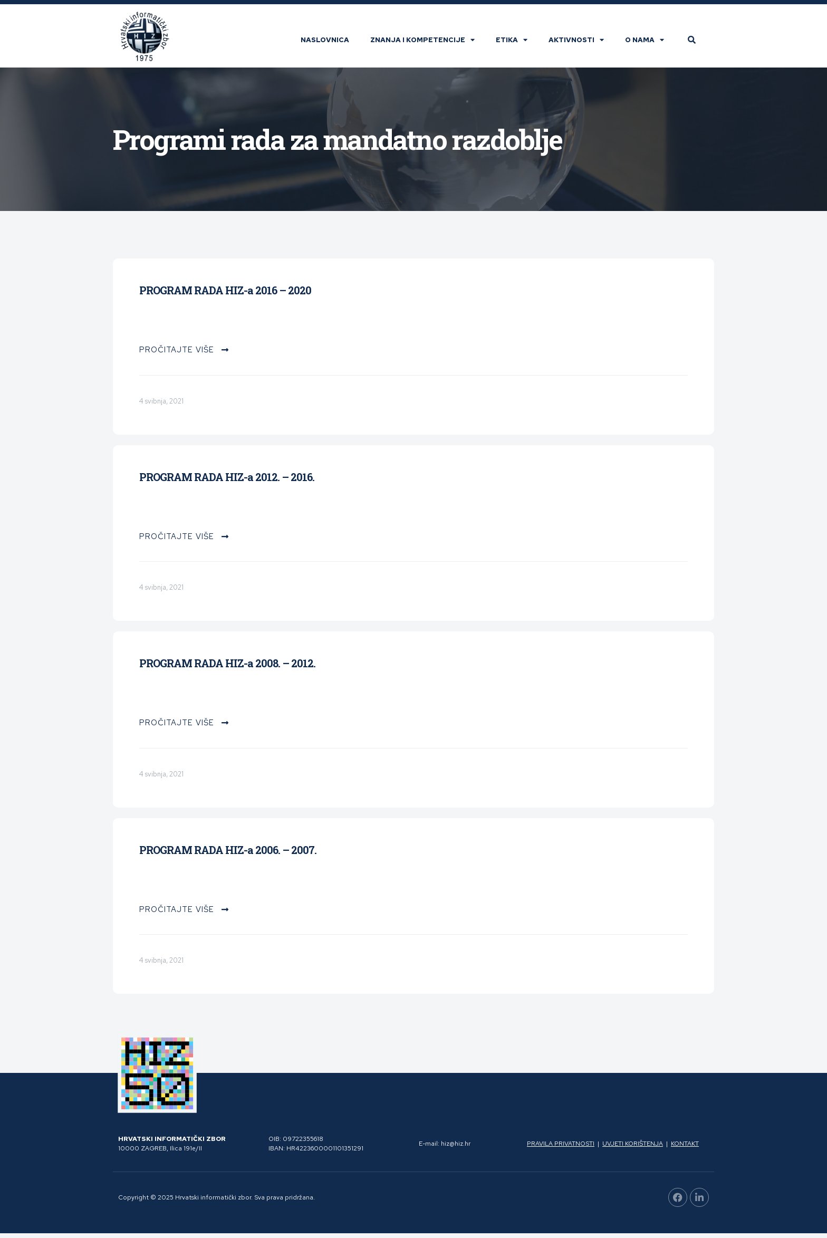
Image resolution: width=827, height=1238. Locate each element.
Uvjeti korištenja (632, 1149)
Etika (516, 44)
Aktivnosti (581, 44)
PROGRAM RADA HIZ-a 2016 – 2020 (225, 295)
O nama (649, 44)
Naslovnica (329, 43)
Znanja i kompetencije (427, 44)
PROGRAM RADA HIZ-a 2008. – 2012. (227, 668)
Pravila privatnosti (560, 1149)
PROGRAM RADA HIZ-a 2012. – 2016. (226, 482)
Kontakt (685, 1149)
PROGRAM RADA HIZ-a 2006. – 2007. (227, 855)
